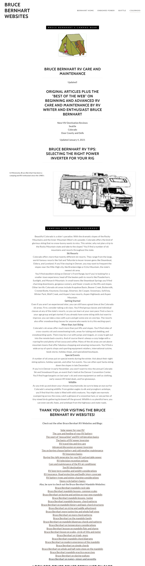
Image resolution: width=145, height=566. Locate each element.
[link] (23, 17)
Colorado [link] (135, 10)
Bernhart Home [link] (85, 10)
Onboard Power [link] (106, 10)
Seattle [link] (122, 10)
